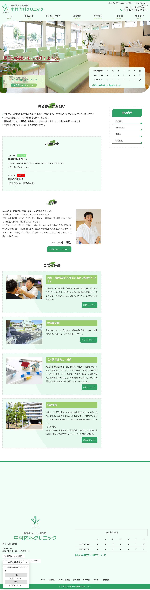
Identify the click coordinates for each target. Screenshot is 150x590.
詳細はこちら (88, 305)
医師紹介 (29, 17)
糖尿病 (118, 134)
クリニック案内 (53, 17)
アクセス (118, 17)
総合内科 (119, 121)
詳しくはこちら (87, 340)
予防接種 (119, 141)
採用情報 (139, 17)
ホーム (9, 17)
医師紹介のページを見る (58, 249)
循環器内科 (119, 128)
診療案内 (77, 17)
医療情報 (98, 17)
